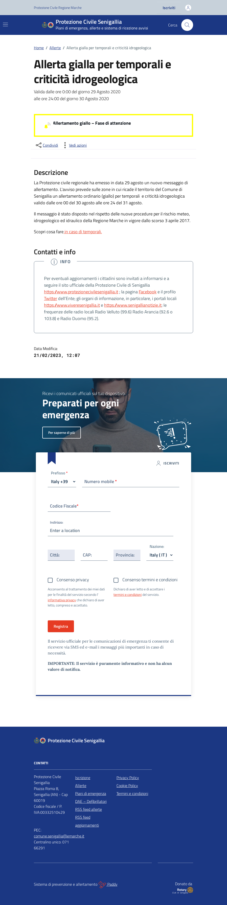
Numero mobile (100, 481)
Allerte (80, 786)
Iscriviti (169, 8)
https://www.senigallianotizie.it (132, 305)
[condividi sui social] (46, 145)
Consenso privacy (73, 579)
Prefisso (59, 473)
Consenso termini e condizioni (150, 579)
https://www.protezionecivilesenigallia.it (81, 291)
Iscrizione (82, 778)
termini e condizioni (128, 594)
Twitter (50, 298)
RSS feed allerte (88, 809)
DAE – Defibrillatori (91, 801)
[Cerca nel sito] (187, 25)
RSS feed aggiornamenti (87, 821)
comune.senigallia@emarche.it (59, 836)
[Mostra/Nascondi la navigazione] (5, 24)
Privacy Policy (127, 778)
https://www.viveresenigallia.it (72, 305)
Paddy (107, 885)
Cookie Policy (127, 786)
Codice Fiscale (64, 506)
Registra (61, 626)
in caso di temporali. (83, 231)
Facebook (148, 291)
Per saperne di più (61, 432)
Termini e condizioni (132, 793)
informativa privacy (62, 600)
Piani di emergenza (90, 793)
